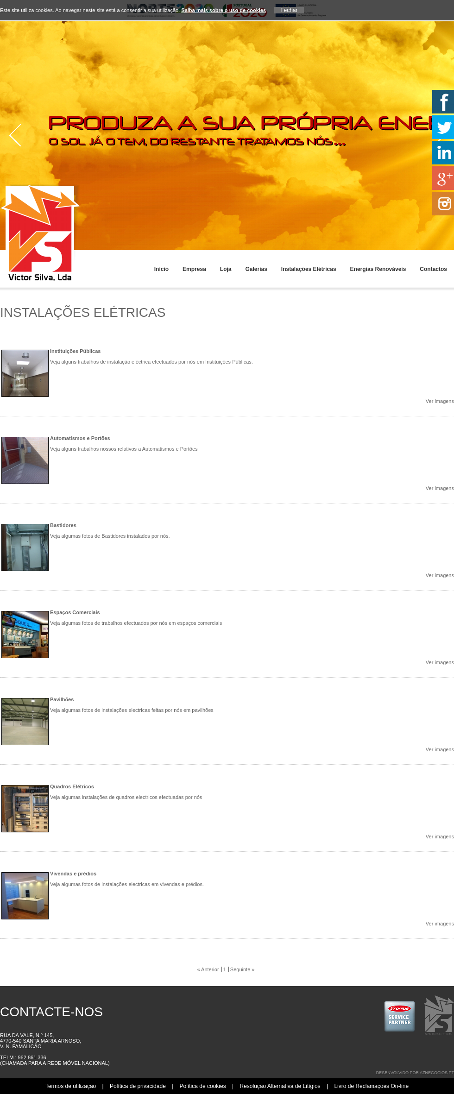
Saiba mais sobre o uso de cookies (223, 10)
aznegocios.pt (437, 1072)
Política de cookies (203, 1086)
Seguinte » (242, 969)
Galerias (256, 269)
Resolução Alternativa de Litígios (280, 1086)
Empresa (194, 269)
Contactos (433, 269)
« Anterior (208, 969)
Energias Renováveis (378, 269)
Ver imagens (440, 401)
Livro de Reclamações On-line (371, 1086)
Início (161, 269)
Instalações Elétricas (308, 269)
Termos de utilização (70, 1086)
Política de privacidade (138, 1086)
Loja (226, 269)
